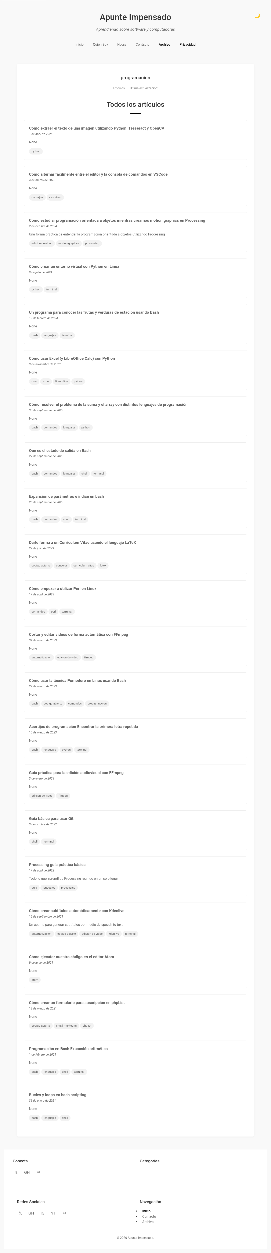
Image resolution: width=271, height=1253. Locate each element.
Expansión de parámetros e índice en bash (66, 496)
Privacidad (187, 44)
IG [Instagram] (42, 1213)
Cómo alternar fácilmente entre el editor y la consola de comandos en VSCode (98, 174)
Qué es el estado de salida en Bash (60, 450)
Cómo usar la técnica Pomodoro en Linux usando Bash (77, 680)
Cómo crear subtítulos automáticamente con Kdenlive (76, 910)
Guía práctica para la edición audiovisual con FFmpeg (76, 772)
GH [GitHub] (27, 1172)
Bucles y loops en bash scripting (57, 1095)
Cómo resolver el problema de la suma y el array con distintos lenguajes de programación (108, 404)
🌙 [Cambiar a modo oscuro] (257, 15)
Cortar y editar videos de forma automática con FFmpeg (78, 634)
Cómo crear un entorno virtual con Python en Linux (74, 266)
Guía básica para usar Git (51, 818)
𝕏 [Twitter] (16, 1172)
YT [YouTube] (53, 1213)
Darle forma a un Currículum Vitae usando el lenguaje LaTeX (82, 542)
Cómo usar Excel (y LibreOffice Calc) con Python (72, 358)
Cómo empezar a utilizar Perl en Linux (63, 588)
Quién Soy (100, 44)
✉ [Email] (38, 1172)
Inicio (79, 44)
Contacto (142, 44)
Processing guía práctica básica (57, 864)
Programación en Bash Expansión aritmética (68, 1048)
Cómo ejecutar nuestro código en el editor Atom (71, 957)
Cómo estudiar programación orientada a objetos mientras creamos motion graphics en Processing (117, 220)
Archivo (164, 44)
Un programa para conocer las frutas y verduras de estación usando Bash (94, 312)
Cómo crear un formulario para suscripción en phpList (77, 1002)
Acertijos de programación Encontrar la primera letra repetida (83, 726)
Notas (121, 44)
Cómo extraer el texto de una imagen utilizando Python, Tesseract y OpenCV (96, 128)
